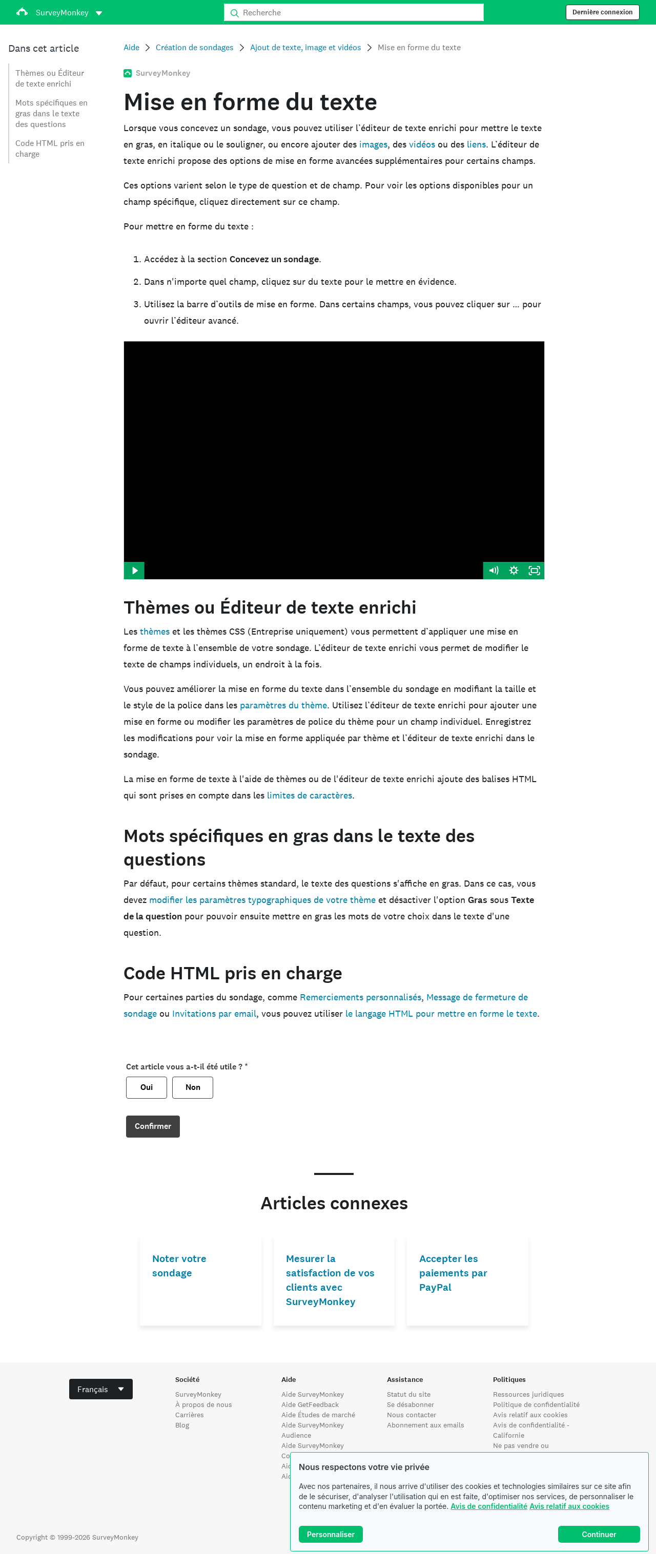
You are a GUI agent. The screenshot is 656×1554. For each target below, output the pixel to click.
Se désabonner (410, 1404)
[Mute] (493, 570)
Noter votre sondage (179, 1266)
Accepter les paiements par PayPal (453, 1273)
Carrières (189, 1414)
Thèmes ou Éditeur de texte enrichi (49, 78)
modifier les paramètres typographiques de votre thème (262, 900)
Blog (182, 1425)
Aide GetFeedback (310, 1404)
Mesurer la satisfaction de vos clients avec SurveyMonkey (330, 1280)
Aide (131, 47)
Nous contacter (411, 1414)
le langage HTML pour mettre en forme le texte (441, 1013)
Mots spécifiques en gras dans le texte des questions (51, 113)
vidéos (422, 144)
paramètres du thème (283, 705)
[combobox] (101, 1389)
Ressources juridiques (528, 1394)
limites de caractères (309, 795)
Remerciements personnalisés (360, 997)
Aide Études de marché (318, 1414)
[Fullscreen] (534, 570)
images (373, 144)
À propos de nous (203, 1404)
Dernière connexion (602, 12)
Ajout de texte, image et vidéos (305, 47)
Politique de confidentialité (536, 1404)
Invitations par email (214, 1013)
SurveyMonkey (198, 1394)
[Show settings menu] (514, 570)
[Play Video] (134, 570)
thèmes (155, 631)
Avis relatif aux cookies (569, 1506)
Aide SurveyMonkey (312, 1394)
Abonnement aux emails (425, 1425)
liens (476, 144)
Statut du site (408, 1394)
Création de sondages (195, 47)
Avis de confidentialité (488, 1506)
